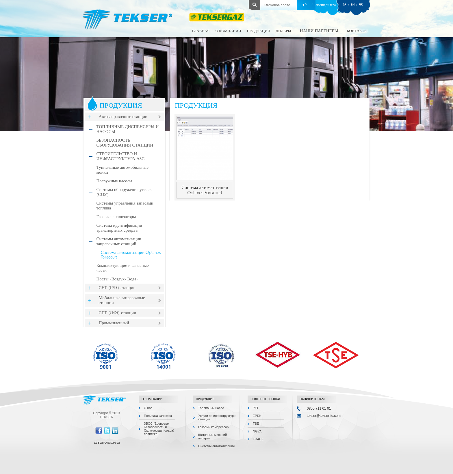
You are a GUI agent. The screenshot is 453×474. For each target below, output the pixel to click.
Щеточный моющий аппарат (212, 436)
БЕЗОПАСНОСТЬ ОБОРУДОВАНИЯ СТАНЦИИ (124, 142)
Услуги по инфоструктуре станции (216, 417)
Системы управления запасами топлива (124, 205)
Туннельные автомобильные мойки (122, 170)
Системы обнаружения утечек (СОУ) (124, 192)
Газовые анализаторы (116, 217)
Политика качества (158, 415)
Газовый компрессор (213, 427)
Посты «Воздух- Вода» (117, 279)
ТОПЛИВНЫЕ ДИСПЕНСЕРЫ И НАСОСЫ (127, 129)
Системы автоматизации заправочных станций (118, 241)
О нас (148, 408)
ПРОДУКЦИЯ (258, 31)
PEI (255, 408)
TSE (256, 423)
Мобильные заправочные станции (122, 300)
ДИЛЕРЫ (283, 31)
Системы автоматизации (216, 446)
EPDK (257, 415)
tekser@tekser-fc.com (324, 416)
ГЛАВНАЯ (201, 31)
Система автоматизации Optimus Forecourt (131, 254)
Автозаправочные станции (123, 117)
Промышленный (114, 323)
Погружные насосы (114, 181)
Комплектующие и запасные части (122, 268)
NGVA (257, 431)
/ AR (358, 4)
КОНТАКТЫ (357, 31)
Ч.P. (304, 5)
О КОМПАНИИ (228, 31)
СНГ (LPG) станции (117, 288)
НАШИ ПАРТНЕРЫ (319, 31)
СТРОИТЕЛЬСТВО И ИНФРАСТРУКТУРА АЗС (120, 156)
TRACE (258, 439)
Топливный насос (211, 408)
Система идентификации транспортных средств (119, 228)
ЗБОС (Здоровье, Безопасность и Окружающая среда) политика (159, 429)
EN (352, 4)
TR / (347, 4)
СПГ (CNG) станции (117, 313)
